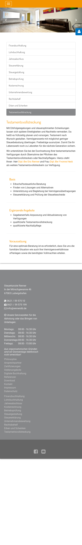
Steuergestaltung (16, 72)
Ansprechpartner (12, 362)
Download (9, 380)
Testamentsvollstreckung (20, 112)
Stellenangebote (12, 369)
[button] (6, 19)
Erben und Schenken (18, 105)
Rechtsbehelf (15, 98)
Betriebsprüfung (16, 78)
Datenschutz (10, 391)
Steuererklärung (16, 65)
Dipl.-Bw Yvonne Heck (61, 161)
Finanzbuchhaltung (17, 45)
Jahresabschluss (16, 58)
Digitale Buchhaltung (15, 373)
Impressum (10, 387)
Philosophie (10, 359)
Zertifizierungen (12, 366)
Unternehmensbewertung (20, 92)
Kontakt (8, 384)
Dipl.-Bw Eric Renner (28, 161)
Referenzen (10, 377)
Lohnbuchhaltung (17, 52)
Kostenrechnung (16, 85)
